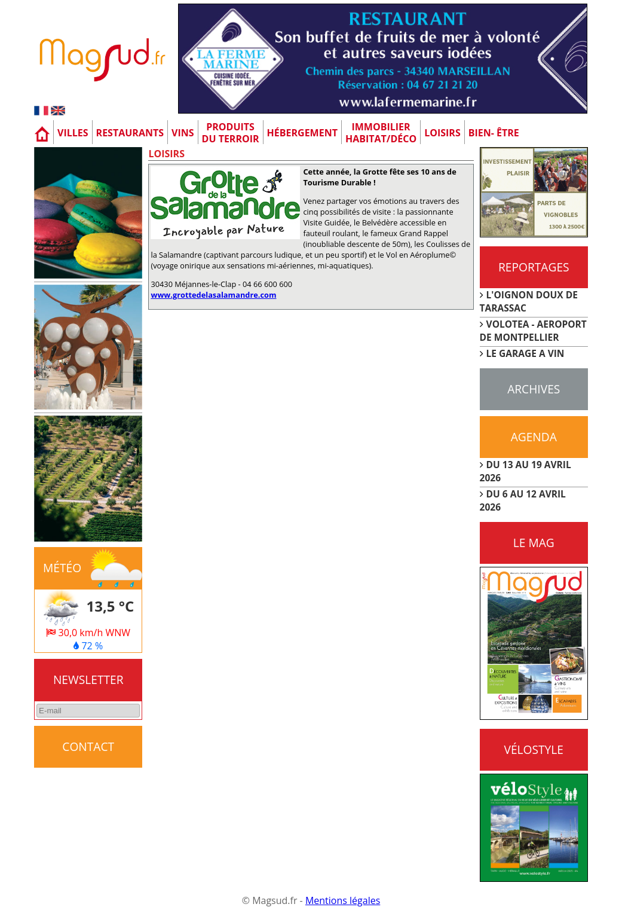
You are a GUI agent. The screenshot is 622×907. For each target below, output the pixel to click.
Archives (533, 389)
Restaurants (130, 132)
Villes (72, 132)
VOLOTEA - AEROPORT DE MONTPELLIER (533, 330)
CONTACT (88, 746)
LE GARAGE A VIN (525, 353)
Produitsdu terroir (230, 132)
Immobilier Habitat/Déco (380, 132)
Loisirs (442, 132)
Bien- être (493, 132)
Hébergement (302, 132)
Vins (182, 132)
